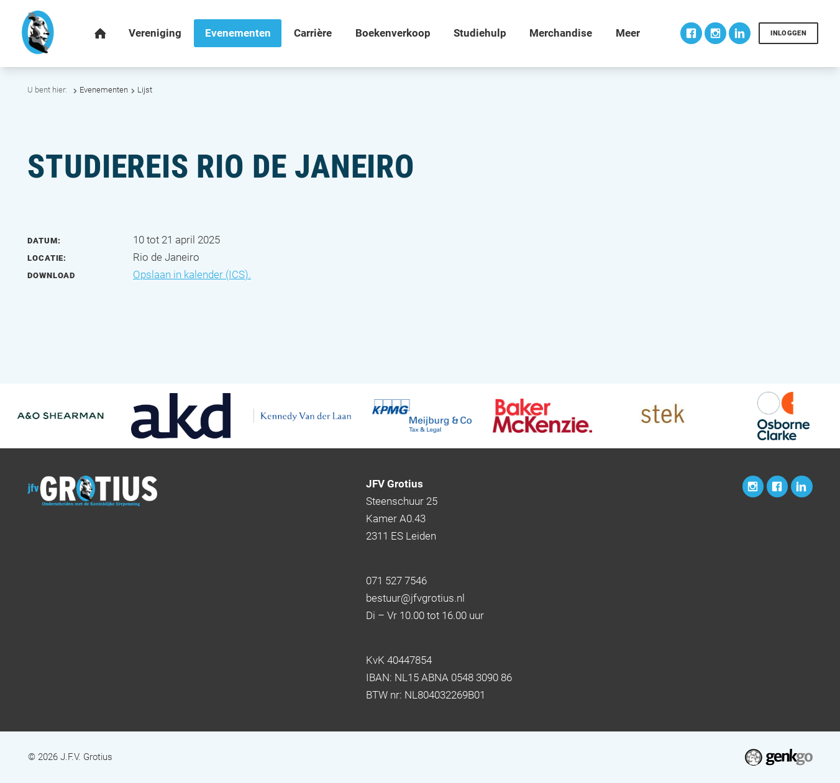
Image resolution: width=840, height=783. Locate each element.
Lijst (144, 89)
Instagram (715, 33)
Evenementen (104, 89)
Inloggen (788, 33)
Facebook (691, 33)
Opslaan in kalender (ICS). (192, 274)
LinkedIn (740, 33)
